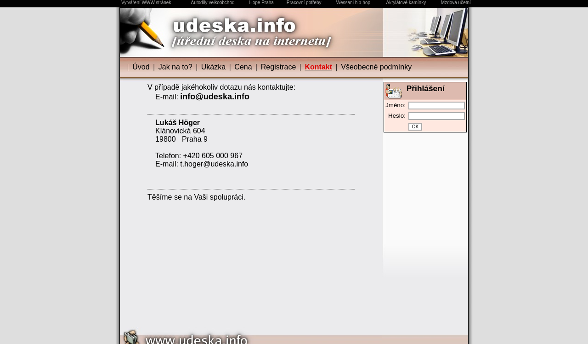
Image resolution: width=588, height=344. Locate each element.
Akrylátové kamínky (406, 2)
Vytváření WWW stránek (146, 2)
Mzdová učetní (456, 2)
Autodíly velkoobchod (212, 2)
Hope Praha (261, 2)
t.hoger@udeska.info (214, 164)
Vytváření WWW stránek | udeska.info (294, 341)
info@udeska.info (214, 96)
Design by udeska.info (439, 334)
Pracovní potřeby (304, 2)
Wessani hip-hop (353, 2)
